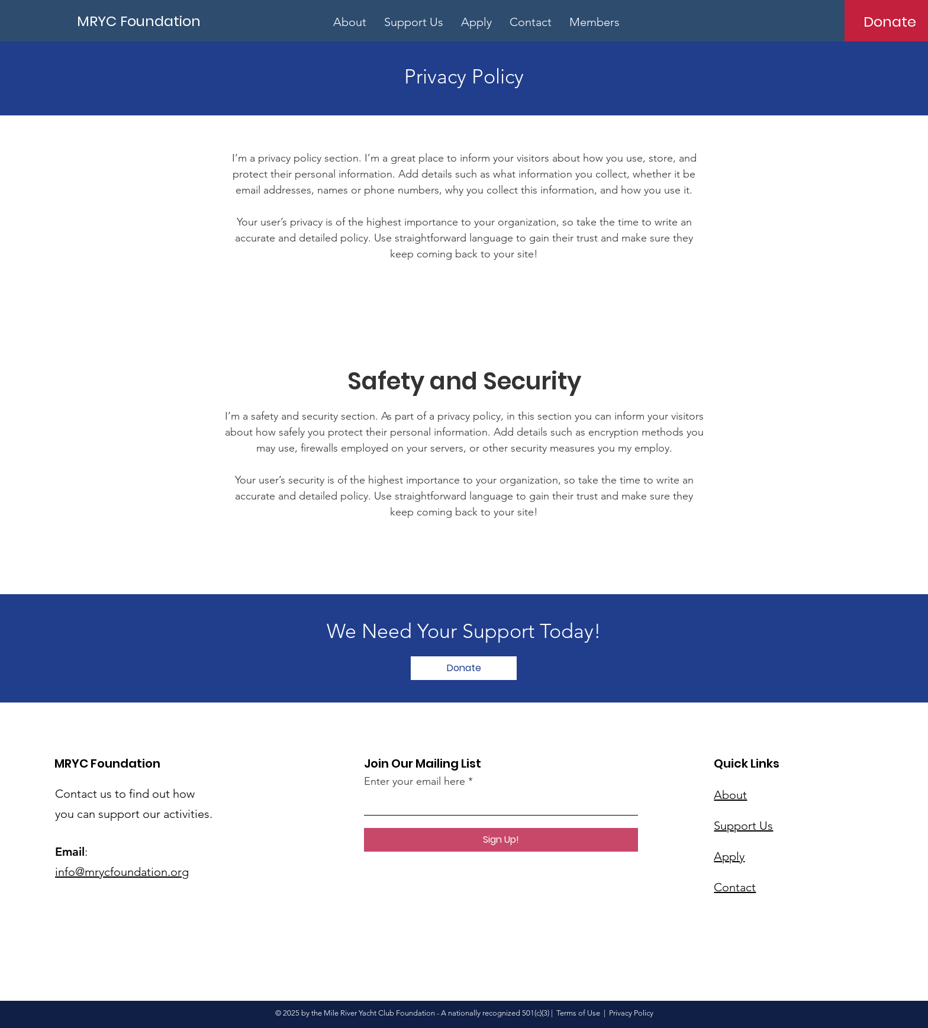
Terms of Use (578, 1012)
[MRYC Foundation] (141, 21)
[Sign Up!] (501, 840)
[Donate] (889, 21)
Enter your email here (414, 781)
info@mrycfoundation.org (122, 872)
